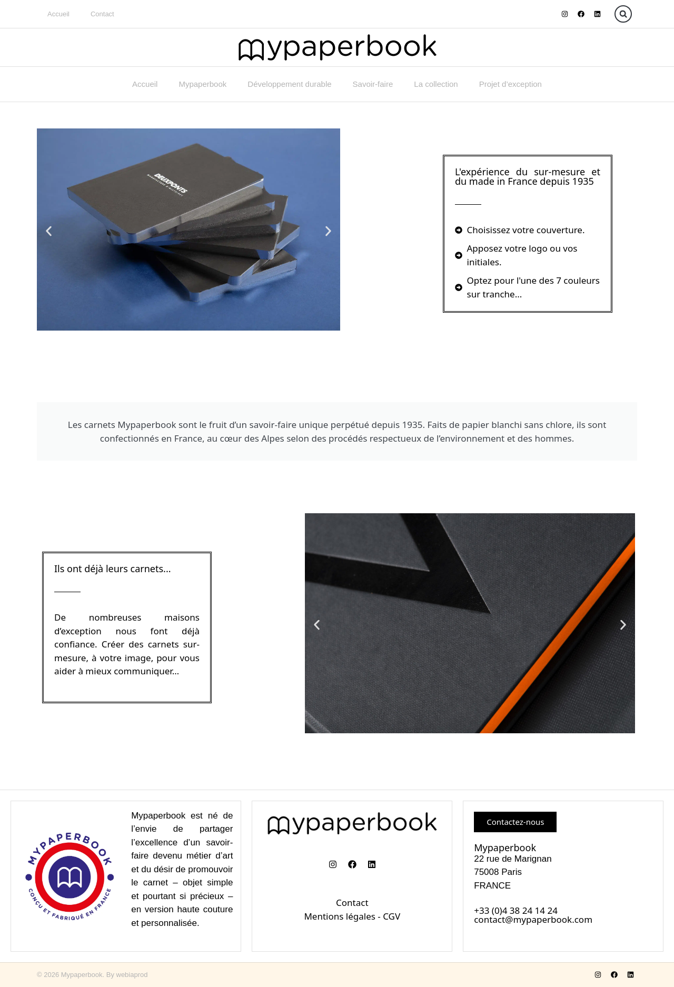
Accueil (58, 14)
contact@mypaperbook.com (533, 919)
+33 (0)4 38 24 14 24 (516, 910)
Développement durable (289, 83)
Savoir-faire (373, 83)
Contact (102, 14)
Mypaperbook (202, 83)
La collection (436, 83)
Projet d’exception (510, 83)
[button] (623, 14)
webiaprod (132, 975)
